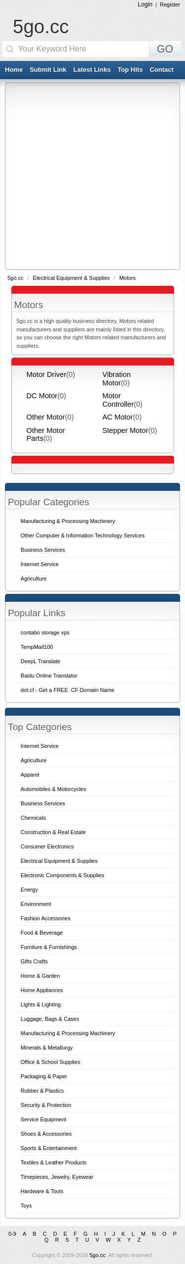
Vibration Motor (117, 378)
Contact (161, 69)
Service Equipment (43, 1119)
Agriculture (34, 760)
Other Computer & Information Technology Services (83, 535)
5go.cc (41, 26)
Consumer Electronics (47, 846)
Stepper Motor (125, 430)
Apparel (30, 775)
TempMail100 (37, 647)
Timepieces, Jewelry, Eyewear (57, 1177)
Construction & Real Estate (53, 832)
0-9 (12, 1234)
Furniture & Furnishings (49, 947)
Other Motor (46, 417)
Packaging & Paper (44, 1076)
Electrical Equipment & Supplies (72, 278)
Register (170, 4)
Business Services (43, 803)
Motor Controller (118, 400)
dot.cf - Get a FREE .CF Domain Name (67, 690)
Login (145, 4)
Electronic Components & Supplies (62, 875)
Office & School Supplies (50, 1062)
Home (14, 69)
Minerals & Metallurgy (47, 1048)
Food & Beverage (42, 933)
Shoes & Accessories (46, 1134)
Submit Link (48, 69)
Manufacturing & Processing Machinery (68, 1033)
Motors (127, 278)
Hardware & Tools (42, 1191)
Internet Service (40, 746)
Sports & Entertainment (49, 1148)
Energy (29, 890)
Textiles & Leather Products (54, 1162)
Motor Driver (47, 374)
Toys (26, 1206)
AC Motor (118, 417)
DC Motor (42, 396)
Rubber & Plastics (42, 1091)
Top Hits (130, 69)
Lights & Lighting (41, 1004)
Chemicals (33, 818)
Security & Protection (46, 1105)
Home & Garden (40, 976)
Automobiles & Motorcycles (53, 789)
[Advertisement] (92, 175)
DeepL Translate (40, 661)
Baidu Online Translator (49, 676)
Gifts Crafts (34, 961)
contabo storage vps (45, 632)
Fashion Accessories (46, 918)
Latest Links (92, 69)
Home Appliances (42, 990)
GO (165, 49)
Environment (36, 904)
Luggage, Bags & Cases (50, 1019)
